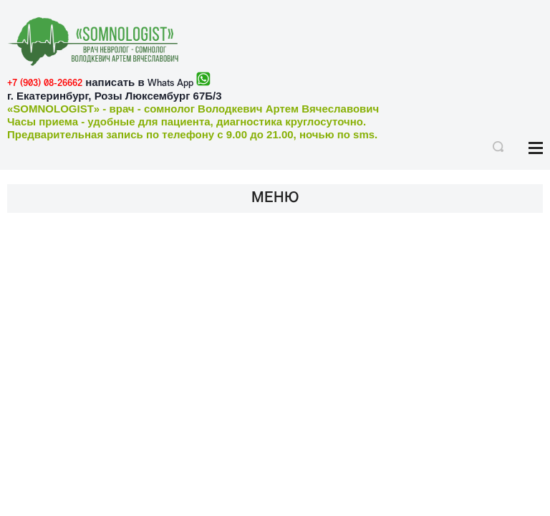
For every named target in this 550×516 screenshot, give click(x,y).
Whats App (170, 83)
